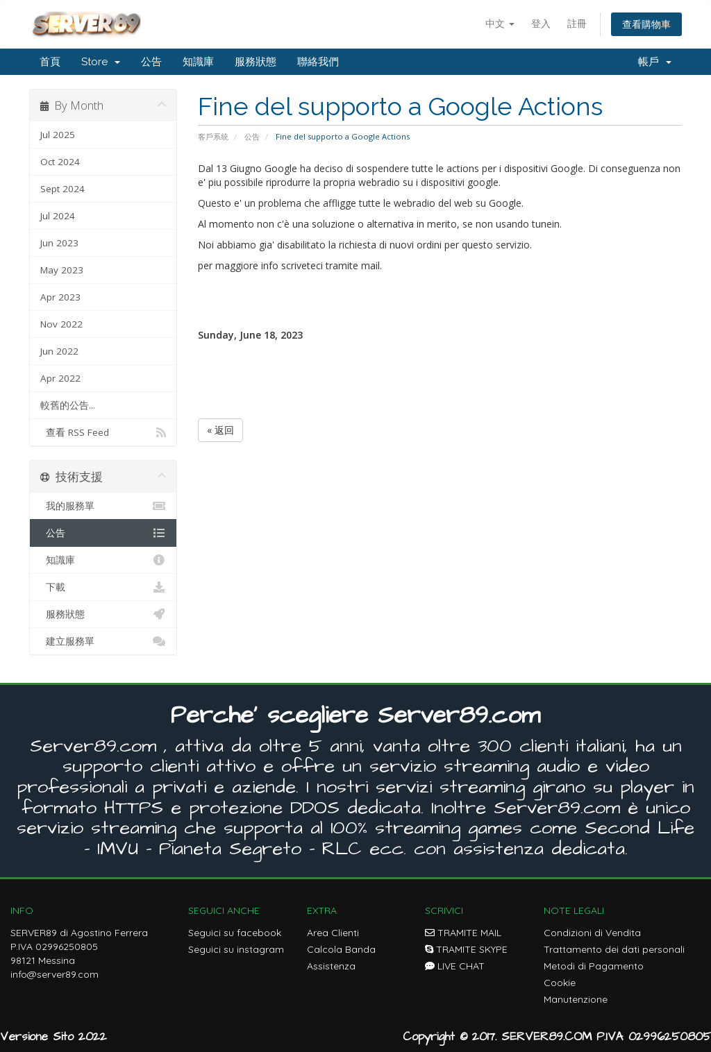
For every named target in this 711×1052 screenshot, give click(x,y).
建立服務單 (103, 641)
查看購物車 (646, 24)
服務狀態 (255, 62)
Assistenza (331, 966)
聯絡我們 (318, 62)
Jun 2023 (59, 243)
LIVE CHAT (455, 966)
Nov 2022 (61, 324)
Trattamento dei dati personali (614, 949)
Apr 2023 (60, 297)
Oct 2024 (60, 161)
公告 (151, 62)
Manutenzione (576, 999)
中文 (500, 23)
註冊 (577, 23)
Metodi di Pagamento (594, 966)
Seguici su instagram (236, 949)
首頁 (50, 62)
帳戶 (654, 62)
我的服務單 (103, 506)
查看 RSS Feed (103, 432)
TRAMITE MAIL (463, 932)
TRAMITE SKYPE (466, 949)
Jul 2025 (57, 134)
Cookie (560, 982)
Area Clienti (333, 932)
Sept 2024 (62, 189)
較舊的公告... (67, 405)
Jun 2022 (59, 351)
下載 (103, 587)
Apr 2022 (60, 378)
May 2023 (61, 270)
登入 (541, 23)
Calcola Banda (341, 949)
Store (100, 62)
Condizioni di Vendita (592, 932)
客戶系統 (213, 136)
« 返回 (220, 429)
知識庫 (198, 62)
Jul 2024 (57, 216)
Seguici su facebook (234, 932)
